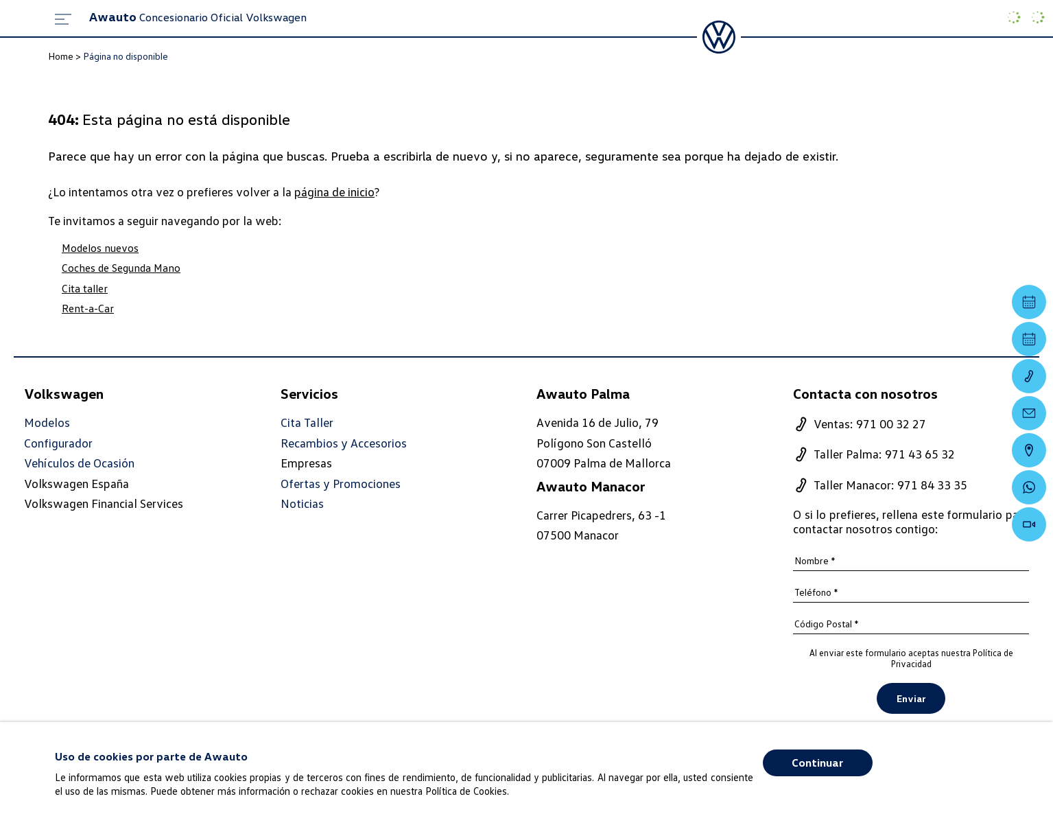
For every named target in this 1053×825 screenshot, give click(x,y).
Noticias (302, 503)
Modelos (47, 422)
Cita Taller (307, 422)
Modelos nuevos (100, 248)
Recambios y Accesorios (344, 443)
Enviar (911, 698)
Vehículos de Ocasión (79, 463)
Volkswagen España (76, 483)
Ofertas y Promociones (341, 483)
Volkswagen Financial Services (103, 503)
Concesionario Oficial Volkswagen (198, 17)
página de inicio (334, 191)
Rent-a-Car (88, 308)
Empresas (306, 462)
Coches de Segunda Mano (121, 268)
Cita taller (85, 288)
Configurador (58, 443)
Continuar (817, 762)
